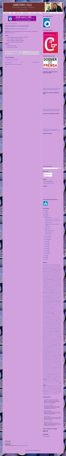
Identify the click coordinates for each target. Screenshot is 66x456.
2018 (45, 212)
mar (43, 334)
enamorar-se (46, 304)
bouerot (56, 280)
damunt (59, 295)
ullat (53, 385)
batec (53, 276)
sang (54, 367)
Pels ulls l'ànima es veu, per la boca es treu (52, 220)
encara (55, 304)
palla (46, 347)
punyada (59, 361)
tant (59, 377)
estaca (44, 312)
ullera (60, 385)
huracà (53, 325)
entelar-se (44, 308)
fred (47, 318)
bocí (54, 279)
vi (59, 391)
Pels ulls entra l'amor (48, 222)
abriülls (57, 264)
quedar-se (57, 362)
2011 (45, 259)
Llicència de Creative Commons (22, 445)
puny (55, 361)
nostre (45, 345)
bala (53, 275)
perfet (51, 352)
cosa (50, 292)
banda (45, 276)
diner (55, 298)
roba (49, 366)
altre (59, 269)
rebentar (50, 363)
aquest (59, 271)
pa (43, 347)
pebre (56, 350)
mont (47, 340)
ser (46, 374)
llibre (56, 329)
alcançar (60, 268)
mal (55, 331)
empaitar (50, 303)
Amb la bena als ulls (47, 410)
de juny (46, 244)
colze (45, 291)
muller (54, 341)
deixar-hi (58, 296)
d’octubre (47, 237)
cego (57, 287)
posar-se (51, 358)
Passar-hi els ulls (48, 233)
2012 (45, 257)
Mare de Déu (53, 334)
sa (59, 366)
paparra (56, 347)
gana (59, 319)
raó (46, 363)
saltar (51, 367)
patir (49, 350)
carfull (52, 285)
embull (47, 303)
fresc (56, 318)
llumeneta (58, 330)
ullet (56, 386)
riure (46, 366)
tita (44, 380)
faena (54, 312)
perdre (48, 352)
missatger (49, 339)
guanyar (51, 323)
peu (60, 352)
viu (56, 392)
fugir (59, 318)
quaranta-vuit (49, 362)
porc (49, 357)
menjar (44, 336)
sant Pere (56, 369)
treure (58, 382)
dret (45, 302)
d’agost (46, 241)
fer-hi (60, 313)
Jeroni (60, 325)
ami (49, 270)
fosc (60, 317)
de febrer (47, 251)
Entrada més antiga (35, 62)
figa (54, 314)
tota (59, 380)
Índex (12, 12)
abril (54, 264)
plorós (44, 356)
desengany (58, 297)
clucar (55, 290)
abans (51, 264)
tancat (56, 377)
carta (46, 286)
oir (57, 345)
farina (44, 313)
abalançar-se (48, 264)
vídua (46, 392)
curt (53, 295)
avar (53, 274)
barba (47, 276)
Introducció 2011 (26, 12)
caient (57, 281)
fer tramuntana (56, 313)
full (47, 319)
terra (54, 379)
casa (49, 286)
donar (50, 301)
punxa (53, 361)
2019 (45, 210)
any (52, 271)
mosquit (57, 340)
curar (46, 295)
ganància (44, 320)
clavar (44, 290)
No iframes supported (51, 149)
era (56, 308)
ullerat (46, 386)
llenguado (47, 329)
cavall (47, 287)
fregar (50, 318)
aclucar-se (59, 265)
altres (43, 270)
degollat (51, 296)
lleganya (51, 328)
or (59, 345)
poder (56, 356)
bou (53, 280)
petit (58, 352)
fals (56, 312)
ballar (56, 275)
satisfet (44, 372)
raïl (44, 363)
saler (48, 367)
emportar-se (54, 303)
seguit (59, 372)
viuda (59, 392)
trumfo (55, 383)
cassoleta (55, 286)
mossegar (45, 341)
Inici (22, 62)
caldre (45, 282)
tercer (52, 379)
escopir (56, 309)
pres (60, 358)
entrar (51, 308)
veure (60, 390)
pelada (52, 351)
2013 (45, 255)
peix (49, 351)
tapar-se (47, 378)
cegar (54, 287)
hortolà (50, 325)
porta (59, 357)
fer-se (45, 314)
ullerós (53, 386)
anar (60, 270)
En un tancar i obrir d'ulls (48, 405)
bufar (49, 281)
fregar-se (53, 318)
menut (52, 336)
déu (47, 298)
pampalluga (52, 347)
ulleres (49, 386)
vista (54, 392)
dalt (55, 295)
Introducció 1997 (18, 12)
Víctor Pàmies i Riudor (13, 52)
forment (51, 317)
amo (51, 270)
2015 (45, 214)
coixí (58, 290)
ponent (44, 357)
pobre (50, 356)
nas (48, 342)
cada (55, 281)
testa (57, 379)
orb (43, 346)
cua (53, 293)
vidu (43, 392)
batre (55, 276)
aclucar (56, 265)
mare (49, 334)
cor (45, 292)
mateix (55, 335)
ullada (47, 385)
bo (47, 279)
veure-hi (46, 391)
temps (59, 378)
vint (48, 392)
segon (49, 372)
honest (44, 325)
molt (57, 339)
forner (54, 317)
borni (44, 280)
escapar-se (48, 309)
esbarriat (44, 309)
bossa (50, 280)
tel (56, 378)
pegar (46, 351)
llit (44, 330)
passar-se (46, 350)
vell (52, 389)
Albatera (56, 268)
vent (60, 389)
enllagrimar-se (58, 307)
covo (59, 292)
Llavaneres (44, 328)
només (57, 344)
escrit (59, 309)
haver (49, 324)
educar (53, 302)
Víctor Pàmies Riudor (52, 89)
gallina (56, 319)
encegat (59, 304)
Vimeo (57, 89)
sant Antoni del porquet (51, 368)
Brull (47, 281)
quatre (54, 362)
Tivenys (47, 380)
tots (47, 382)
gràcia (45, 323)
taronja (53, 378)
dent (51, 297)
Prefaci (32, 12)
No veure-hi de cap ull (48, 421)
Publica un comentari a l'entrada (12, 59)
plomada (51, 355)
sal (46, 367)
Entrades (46, 173)
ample (57, 270)
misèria (46, 339)
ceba (49, 287)
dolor (44, 301)
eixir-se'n (58, 302)
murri (57, 341)
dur (49, 302)
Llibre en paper (6, 12)
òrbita (46, 346)
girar (43, 322)
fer (51, 313)
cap (57, 284)
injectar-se (56, 325)
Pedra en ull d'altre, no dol (49, 230)
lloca (52, 330)
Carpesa (55, 285)
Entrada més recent (8, 62)
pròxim (47, 361)
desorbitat (44, 298)
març (46, 334)
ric (44, 366)
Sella (43, 373)
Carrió (44, 286)
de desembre (47, 217)
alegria (48, 269)
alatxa (53, 268)
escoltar (52, 309)
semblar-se (47, 373)
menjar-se (48, 336)
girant (59, 320)
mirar (60, 337)
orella (49, 346)
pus (43, 362)
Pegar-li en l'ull (47, 226)
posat (54, 358)
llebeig (48, 328)
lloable (50, 330)
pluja (47, 356)
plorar (58, 355)
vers (57, 390)
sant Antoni (44, 368)
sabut (43, 367)
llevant (54, 329)
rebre (53, 363)
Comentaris (46, 175)
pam (48, 347)
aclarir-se (45, 265)
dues (47, 302)
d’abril (46, 248)
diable (53, 298)
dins (58, 298)
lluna (43, 331)
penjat (57, 351)
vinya (51, 392)
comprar (48, 291)
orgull (55, 346)
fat (46, 313)
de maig (46, 246)
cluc (52, 290)
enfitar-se (44, 307)
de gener (47, 253)
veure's (57, 391)
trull (51, 383)
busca (52, 281)
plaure (46, 355)
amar (46, 270)
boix (56, 279)
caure (44, 287)
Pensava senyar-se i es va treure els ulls (52, 219)
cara (44, 285)
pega (43, 351)
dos (60, 301)
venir (57, 389)
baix (50, 275)
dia (50, 298)
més (58, 336)
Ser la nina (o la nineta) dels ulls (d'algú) (51, 399)
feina (48, 313)
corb (47, 292)
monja (45, 340)
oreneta (52, 346)
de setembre (47, 239)
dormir (57, 301)
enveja (54, 308)
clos (46, 290)
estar (47, 312)
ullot (59, 386)
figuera (57, 314)
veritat (51, 390)
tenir (44, 379)
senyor (44, 374)
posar (47, 358)
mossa (60, 340)
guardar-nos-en (55, 323)
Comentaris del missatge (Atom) (16, 64)
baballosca (44, 275)
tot (57, 380)
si (59, 374)
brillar (59, 280)
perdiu (45, 352)
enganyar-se (48, 307)
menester (58, 335)
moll (55, 339)
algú (50, 269)
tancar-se (52, 377)
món (60, 339)
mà (49, 331)
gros (47, 323)
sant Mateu (47, 369)
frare (44, 318)
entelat (48, 308)
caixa (60, 281)
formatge (47, 317)
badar (48, 275)
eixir (55, 302)
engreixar (53, 307)
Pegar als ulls (47, 228)
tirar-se (60, 379)
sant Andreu (58, 367)
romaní (55, 366)
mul (51, 341)
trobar (48, 383)
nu (47, 345)
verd (44, 390)
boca (50, 279)
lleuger (50, 329)
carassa (49, 285)
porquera (52, 357)
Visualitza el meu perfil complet (48, 183)
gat (56, 320)
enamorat (51, 304)
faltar (59, 312)
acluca (49, 265)
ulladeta (51, 385)
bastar (50, 276)
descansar (54, 297)
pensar (60, 351)
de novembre (47, 235)
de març (46, 250)
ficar (52, 314)
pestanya (54, 352)
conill (51, 291)
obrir (54, 345)
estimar (51, 312)
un (53, 387)
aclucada (52, 265)
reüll (60, 364)
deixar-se (44, 297)
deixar (55, 296)
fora (43, 317)
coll (60, 290)
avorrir (59, 274)
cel (59, 287)
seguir (56, 372)
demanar (48, 297)
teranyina (48, 379)
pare (59, 347)
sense (55, 373)
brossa (44, 281)
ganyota (48, 320)
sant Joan (57, 368)
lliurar (47, 330)
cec (52, 287)
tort (52, 380)
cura (43, 295)
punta (50, 361)
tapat (50, 378)
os (57, 346)
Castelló (59, 286)
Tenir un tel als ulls (47, 416)
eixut (43, 303)
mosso (49, 341)
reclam (56, 363)
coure (56, 292)
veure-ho (50, 391)
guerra (46, 324)
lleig (43, 329)
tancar (48, 377)
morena (51, 340)
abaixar (44, 264)
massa (46, 335)
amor (54, 270)
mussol (60, 341)
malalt (59, 331)
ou (59, 346)
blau (44, 279)
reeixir (59, 363)
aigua (44, 268)
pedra (59, 350)
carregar (59, 285)
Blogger (39, 450)
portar (44, 358)
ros (57, 366)
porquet (56, 357)
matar (52, 335)
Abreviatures (37, 12)
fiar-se (49, 314)
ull (60, 383)
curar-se (50, 295)
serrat (50, 374)
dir (60, 298)
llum (55, 330)
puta (45, 362)
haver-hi (52, 324)
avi (55, 274)
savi (46, 372)
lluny (46, 331)
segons (53, 372)
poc (53, 356)
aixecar (47, 268)
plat (43, 355)
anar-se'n (46, 271)
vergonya (48, 390)
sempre (51, 373)
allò (56, 269)
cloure (49, 290)
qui (60, 362)
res (57, 364)
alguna (54, 269)
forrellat (57, 317)
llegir (59, 328)
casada (52, 286)
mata (49, 335)
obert (51, 345)
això (50, 268)
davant (48, 296)
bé (59, 276)
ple (48, 355)
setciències (56, 374)
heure (56, 324)
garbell (51, 320)
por (46, 357)
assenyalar (45, 274)
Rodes (52, 366)
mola (52, 339)
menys (55, 336)
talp (44, 377)
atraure (50, 274)
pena (54, 351)
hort (46, 325)
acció (60, 264)
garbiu (54, 320)
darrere (44, 296)
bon (59, 279)
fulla (49, 319)
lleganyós (56, 328)
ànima (50, 271)
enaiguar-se (59, 303)
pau (51, 350)
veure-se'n (53, 391)
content (57, 291)
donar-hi (54, 301)
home (59, 324)
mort (53, 340)
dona (47, 301)
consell (54, 291)
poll (59, 356)
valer (59, 387)
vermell (54, 390)
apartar (56, 271)
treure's (44, 383)
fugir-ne (44, 319)
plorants (55, 355)
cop (60, 291)
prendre (57, 358)
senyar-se (58, 373)
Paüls (53, 350)
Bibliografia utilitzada (45, 12)
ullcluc (57, 385)
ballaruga (59, 275)
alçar (44, 269)
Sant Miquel (51, 369)
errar (59, 308)
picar (45, 353)
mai (52, 331)
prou (43, 361)
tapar (44, 378)
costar (53, 292)
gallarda (53, 319)
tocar (50, 380)
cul (55, 293)
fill (59, 314)
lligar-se (60, 329)
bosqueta (47, 280)
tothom (44, 382)
